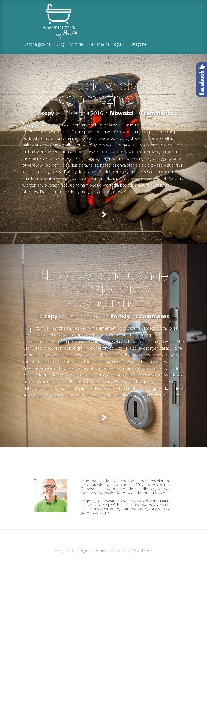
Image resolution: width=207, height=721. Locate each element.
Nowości (122, 113)
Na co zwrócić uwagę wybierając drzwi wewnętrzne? (103, 296)
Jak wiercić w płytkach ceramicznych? (104, 92)
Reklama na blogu (105, 44)
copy (47, 113)
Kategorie (138, 44)
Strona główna (38, 44)
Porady (120, 324)
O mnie (76, 44)
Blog (60, 44)
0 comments (156, 113)
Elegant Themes (91, 572)
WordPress (143, 572)
